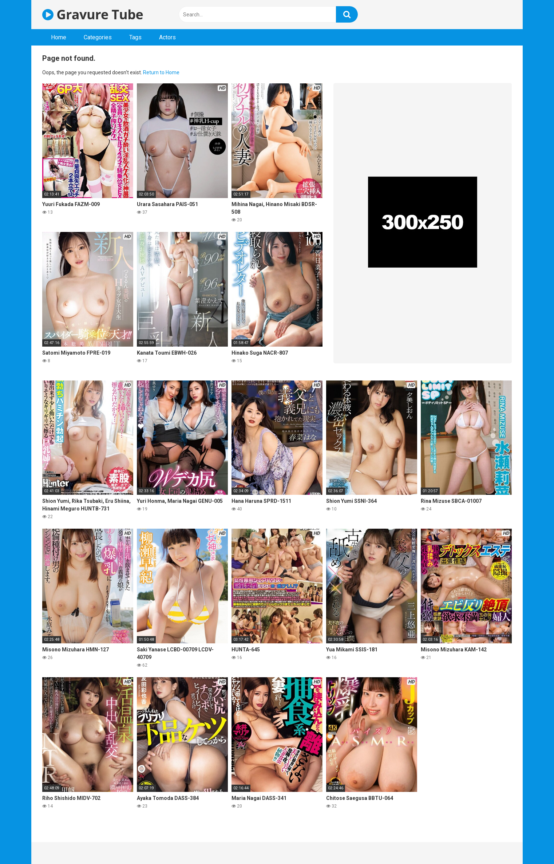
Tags (135, 37)
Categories (98, 37)
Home (58, 37)
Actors (167, 37)
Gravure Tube (92, 14)
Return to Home (161, 72)
